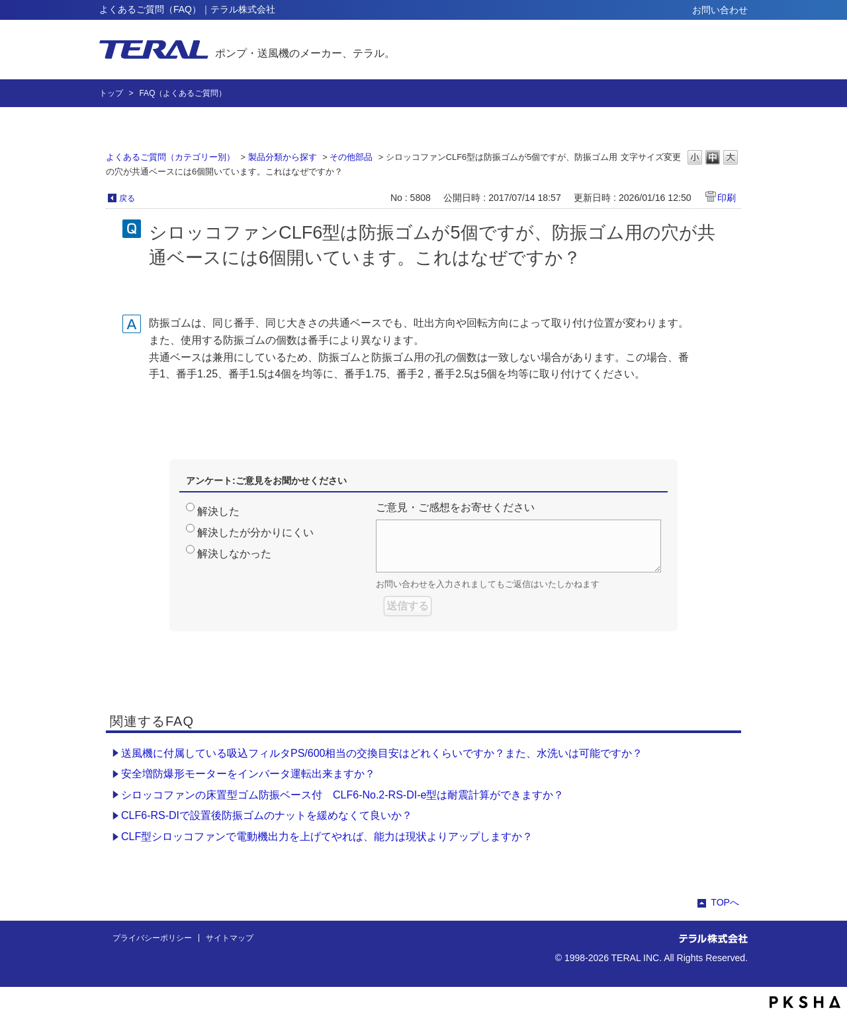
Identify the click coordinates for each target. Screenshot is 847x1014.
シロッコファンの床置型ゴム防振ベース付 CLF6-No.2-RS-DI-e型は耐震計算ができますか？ (342, 794)
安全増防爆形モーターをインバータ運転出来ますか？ (248, 773)
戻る (127, 198)
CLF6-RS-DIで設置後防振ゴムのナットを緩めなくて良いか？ (266, 815)
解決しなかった (234, 553)
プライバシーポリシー (152, 938)
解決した (218, 511)
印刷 (726, 197)
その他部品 (351, 157)
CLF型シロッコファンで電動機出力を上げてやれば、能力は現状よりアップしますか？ (327, 836)
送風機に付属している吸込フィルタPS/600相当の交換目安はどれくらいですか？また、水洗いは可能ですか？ (382, 753)
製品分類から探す (282, 157)
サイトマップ (229, 938)
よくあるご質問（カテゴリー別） (170, 157)
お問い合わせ (720, 10)
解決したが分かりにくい (255, 532)
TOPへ (725, 902)
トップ (111, 93)
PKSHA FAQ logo (805, 1002)
